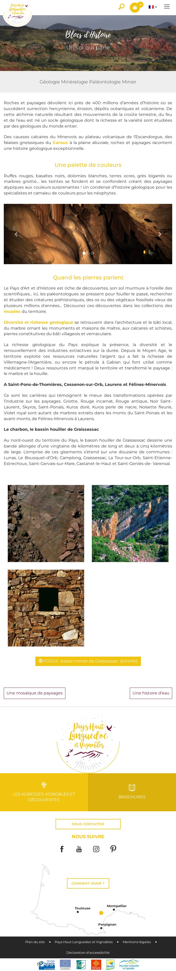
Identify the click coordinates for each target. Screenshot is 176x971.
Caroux (61, 142)
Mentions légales (137, 942)
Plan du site (35, 942)
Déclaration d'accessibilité (88, 953)
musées (13, 311)
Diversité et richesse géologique (38, 322)
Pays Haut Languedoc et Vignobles (84, 942)
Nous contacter (88, 824)
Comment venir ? (88, 883)
